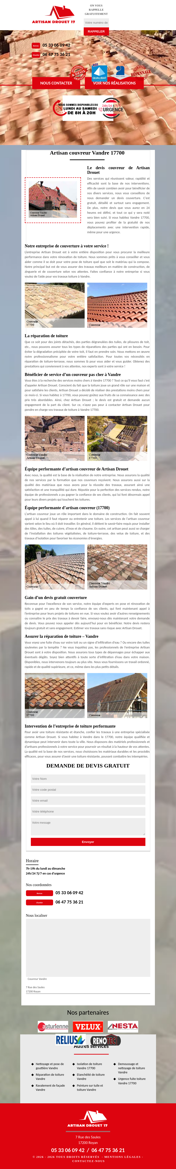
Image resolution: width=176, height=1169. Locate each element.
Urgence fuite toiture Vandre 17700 (132, 1081)
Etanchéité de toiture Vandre (91, 1077)
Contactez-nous (88, 1161)
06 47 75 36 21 (56, 54)
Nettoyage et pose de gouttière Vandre (50, 1066)
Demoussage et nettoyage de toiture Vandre (131, 1068)
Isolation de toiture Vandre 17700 (89, 1066)
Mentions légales (122, 1157)
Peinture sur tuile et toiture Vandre (90, 1088)
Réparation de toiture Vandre (50, 1077)
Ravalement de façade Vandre (50, 1088)
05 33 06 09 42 (56, 45)
